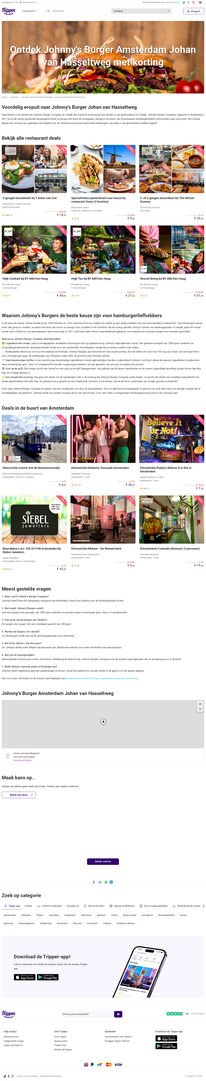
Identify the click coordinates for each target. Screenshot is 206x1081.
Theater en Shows (127, 923)
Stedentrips (46, 923)
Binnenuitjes (10, 915)
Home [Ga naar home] (4, 97)
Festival (108, 923)
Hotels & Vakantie (49, 906)
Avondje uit (73, 906)
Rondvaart (63, 923)
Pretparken (71, 915)
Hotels (28, 906)
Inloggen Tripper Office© (117, 1041)
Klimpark (26, 915)
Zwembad (54, 915)
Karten (186, 915)
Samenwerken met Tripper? (118, 1036)
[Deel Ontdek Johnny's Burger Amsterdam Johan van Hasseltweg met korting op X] (100, 881)
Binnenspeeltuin (169, 915)
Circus (116, 915)
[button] (103, 722)
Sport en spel (131, 915)
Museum (102, 915)
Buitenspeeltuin (27, 923)
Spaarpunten (60, 1041)
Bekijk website (103, 861)
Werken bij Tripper (63, 1049)
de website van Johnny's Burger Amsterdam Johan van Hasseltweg (102, 678)
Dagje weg (12, 905)
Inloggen (193, 11)
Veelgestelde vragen (14, 1041)
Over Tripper (60, 1036)
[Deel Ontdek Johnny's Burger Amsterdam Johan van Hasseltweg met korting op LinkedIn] (111, 881)
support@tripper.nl (13, 1045)
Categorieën (28, 11)
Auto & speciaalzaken (154, 906)
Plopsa (40, 915)
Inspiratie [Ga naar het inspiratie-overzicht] (14, 97)
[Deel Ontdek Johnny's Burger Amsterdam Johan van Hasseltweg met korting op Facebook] (94, 881)
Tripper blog (60, 1045)
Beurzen (78, 923)
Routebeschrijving (22, 760)
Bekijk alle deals (21, 795)
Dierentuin (87, 915)
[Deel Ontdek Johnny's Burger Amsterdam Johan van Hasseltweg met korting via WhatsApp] (106, 881)
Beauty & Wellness (122, 906)
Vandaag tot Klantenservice (19, 2)
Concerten (93, 923)
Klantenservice (11, 1036)
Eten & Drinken (94, 906)
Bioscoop (8, 923)
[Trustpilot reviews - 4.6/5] (185, 1014)
